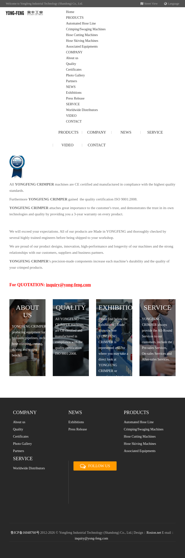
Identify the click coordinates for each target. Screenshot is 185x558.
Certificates (74, 69)
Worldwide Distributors (82, 110)
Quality (71, 64)
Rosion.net (153, 532)
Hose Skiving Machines (82, 41)
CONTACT (74, 121)
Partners (71, 81)
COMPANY (74, 52)
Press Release (75, 98)
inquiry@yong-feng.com (91, 538)
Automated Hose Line (81, 23)
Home (70, 12)
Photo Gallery (75, 75)
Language (171, 3)
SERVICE (73, 104)
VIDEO (71, 116)
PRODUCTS (75, 17)
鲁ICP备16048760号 (25, 532)
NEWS (71, 87)
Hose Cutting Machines (82, 35)
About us (72, 58)
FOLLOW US (95, 466)
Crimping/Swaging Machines (86, 29)
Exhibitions (74, 92)
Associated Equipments (82, 46)
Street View (149, 3)
